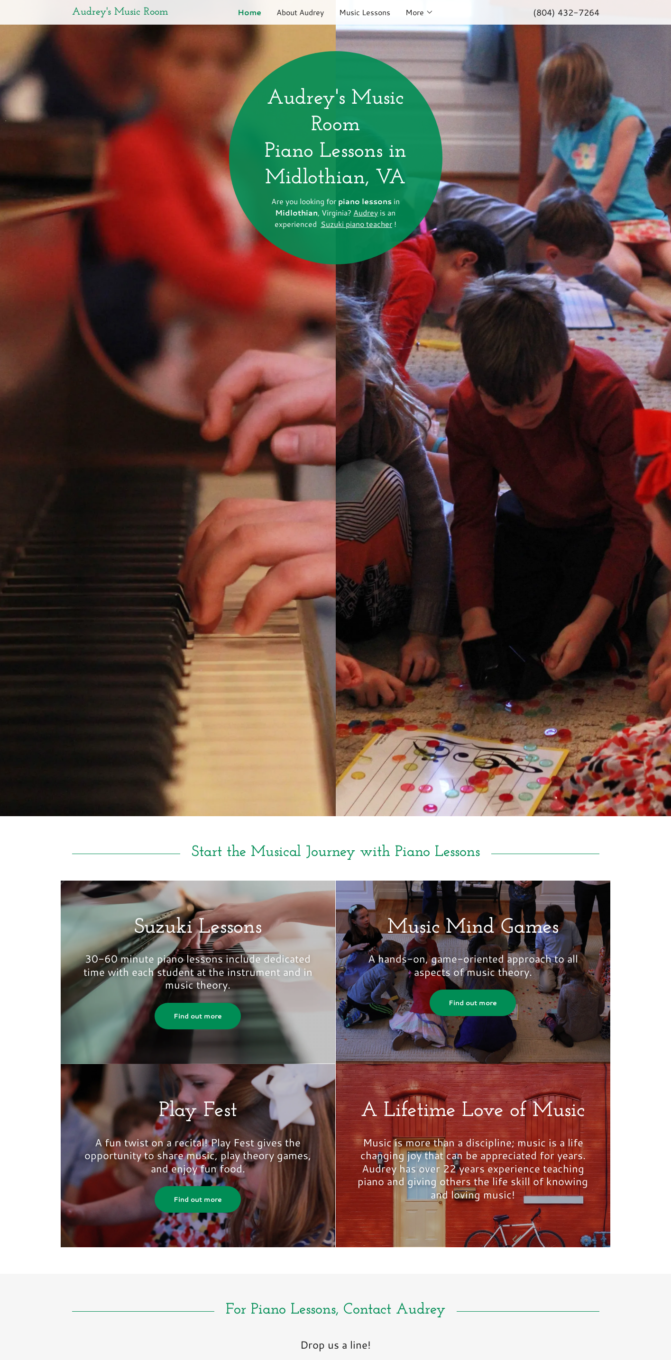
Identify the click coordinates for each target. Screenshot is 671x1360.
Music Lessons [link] (364, 12)
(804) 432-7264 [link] (566, 12)
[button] (419, 12)
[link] (138, 11)
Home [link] (249, 12)
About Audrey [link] (300, 12)
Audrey (365, 212)
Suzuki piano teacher (356, 223)
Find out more (198, 1016)
